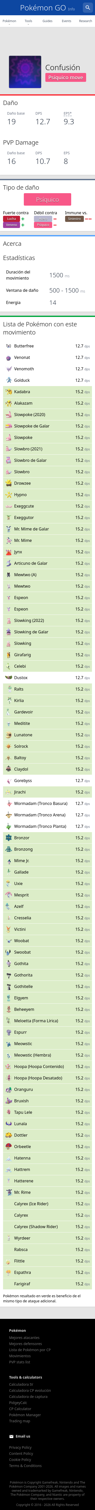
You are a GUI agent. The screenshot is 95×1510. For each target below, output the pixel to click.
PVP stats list (19, 1362)
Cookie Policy (20, 1459)
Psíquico (43, 225)
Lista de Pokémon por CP (30, 1349)
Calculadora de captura (28, 1396)
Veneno (11, 225)
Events (66, 21)
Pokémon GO (47, 7)
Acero (43, 219)
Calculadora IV (21, 1384)
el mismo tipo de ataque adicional (42, 1298)
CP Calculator (20, 1408)
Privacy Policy (20, 1447)
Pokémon (9, 22)
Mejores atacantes (24, 1337)
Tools (28, 22)
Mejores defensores (25, 1343)
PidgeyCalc (18, 1402)
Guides (47, 21)
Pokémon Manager (25, 1414)
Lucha (11, 219)
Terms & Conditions (25, 1465)
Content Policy (21, 1453)
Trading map (19, 1421)
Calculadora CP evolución (30, 1390)
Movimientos (20, 1355)
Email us (23, 1436)
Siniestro (74, 219)
